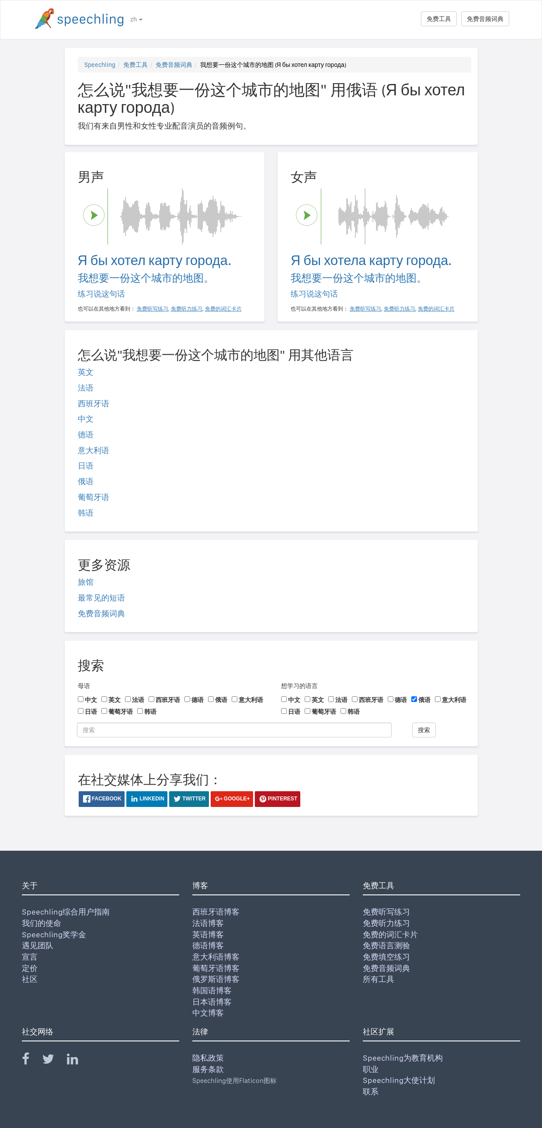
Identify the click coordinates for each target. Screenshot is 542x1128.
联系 (371, 1091)
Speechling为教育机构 (403, 1057)
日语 (86, 465)
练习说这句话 (101, 293)
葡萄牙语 (93, 497)
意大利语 (93, 450)
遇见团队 (37, 945)
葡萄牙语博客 (216, 968)
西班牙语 (93, 403)
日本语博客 (212, 1001)
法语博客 (208, 923)
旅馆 (86, 582)
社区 (30, 979)
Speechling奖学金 (54, 934)
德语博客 (208, 945)
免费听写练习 (386, 911)
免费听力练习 (386, 923)
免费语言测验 (386, 945)
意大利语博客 (216, 956)
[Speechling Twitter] (53, 1060)
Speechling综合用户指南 (66, 911)
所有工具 (378, 979)
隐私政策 (208, 1057)
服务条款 (208, 1069)
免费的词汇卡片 (390, 934)
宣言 (30, 956)
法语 (86, 387)
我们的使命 (41, 923)
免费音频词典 (485, 18)
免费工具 (439, 18)
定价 (30, 968)
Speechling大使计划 (399, 1080)
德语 (86, 434)
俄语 (86, 481)
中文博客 (208, 1012)
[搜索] (234, 730)
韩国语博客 (212, 990)
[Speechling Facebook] (31, 1060)
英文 (86, 372)
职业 (371, 1069)
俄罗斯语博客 (216, 979)
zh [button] (136, 19)
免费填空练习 (386, 956)
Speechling (99, 64)
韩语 (86, 512)
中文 (86, 418)
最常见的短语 (101, 597)
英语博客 (208, 934)
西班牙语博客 (216, 911)
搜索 (424, 729)
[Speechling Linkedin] (78, 1060)
